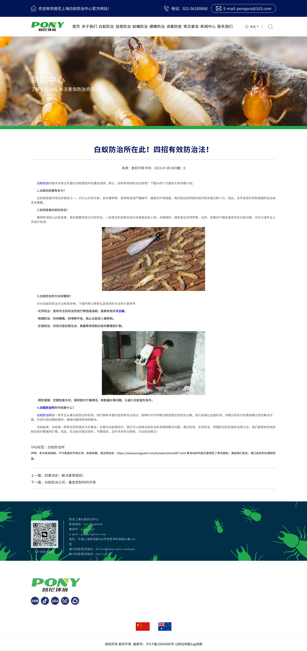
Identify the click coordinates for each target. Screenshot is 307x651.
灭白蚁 (120, 311)
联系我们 (225, 26)
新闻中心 (208, 26)
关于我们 (89, 26)
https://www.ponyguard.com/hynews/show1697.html (151, 453)
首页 (76, 26)
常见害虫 (191, 26)
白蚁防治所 (46, 407)
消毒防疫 (174, 26)
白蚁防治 (106, 26)
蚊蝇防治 (140, 26)
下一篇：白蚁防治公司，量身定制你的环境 (63, 482)
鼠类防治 (123, 26)
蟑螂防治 (157, 26)
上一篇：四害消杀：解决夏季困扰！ (58, 475)
